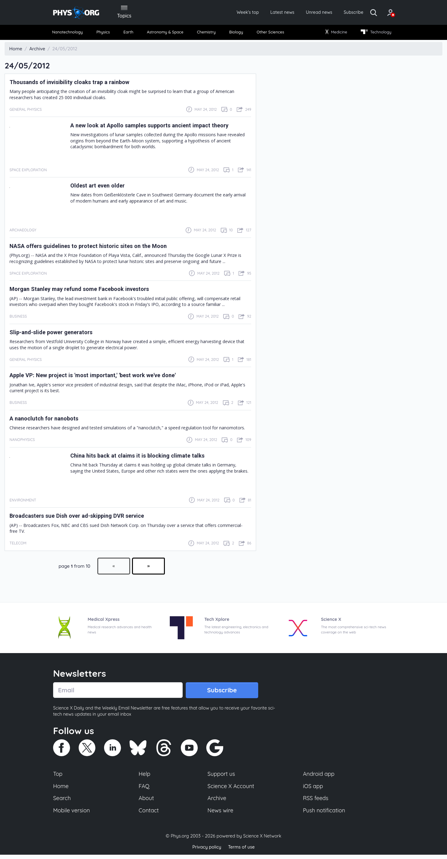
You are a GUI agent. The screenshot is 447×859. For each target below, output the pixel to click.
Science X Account (231, 789)
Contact (149, 814)
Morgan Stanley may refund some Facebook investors (87, 291)
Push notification (325, 814)
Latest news (264, 13)
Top (58, 776)
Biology (235, 34)
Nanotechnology (70, 34)
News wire (220, 814)
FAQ (144, 789)
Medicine (334, 34)
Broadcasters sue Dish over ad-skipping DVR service (85, 517)
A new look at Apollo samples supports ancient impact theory (158, 127)
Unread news (304, 13)
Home (61, 789)
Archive (217, 802)
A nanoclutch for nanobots (48, 420)
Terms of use (242, 851)
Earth (129, 34)
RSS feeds (316, 802)
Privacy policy (206, 851)
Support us (221, 776)
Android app (319, 776)
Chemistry (207, 34)
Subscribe (341, 13)
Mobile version (72, 814)
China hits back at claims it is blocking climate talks (144, 457)
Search (62, 802)
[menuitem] (70, 34)
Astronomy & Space (165, 34)
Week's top (226, 13)
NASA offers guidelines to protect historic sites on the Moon (96, 247)
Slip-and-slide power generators (56, 334)
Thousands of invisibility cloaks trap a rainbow (76, 83)
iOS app (313, 789)
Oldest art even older (100, 187)
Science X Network (262, 840)
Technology (373, 34)
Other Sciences (269, 34)
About (147, 802)
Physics (106, 34)
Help (145, 776)
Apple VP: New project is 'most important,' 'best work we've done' (103, 377)
